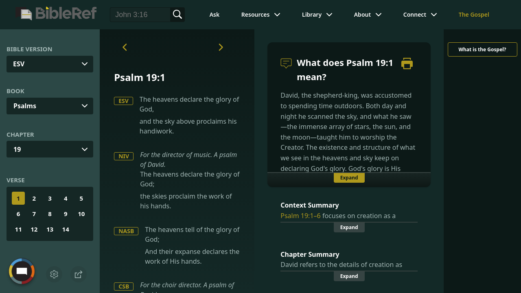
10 (81, 214)
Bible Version (30, 49)
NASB (126, 231)
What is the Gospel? (482, 49)
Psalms (24, 105)
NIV (123, 156)
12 (34, 229)
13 (49, 229)
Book (15, 91)
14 (65, 229)
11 (18, 229)
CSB (123, 286)
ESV (123, 101)
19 (17, 149)
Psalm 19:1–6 (300, 215)
